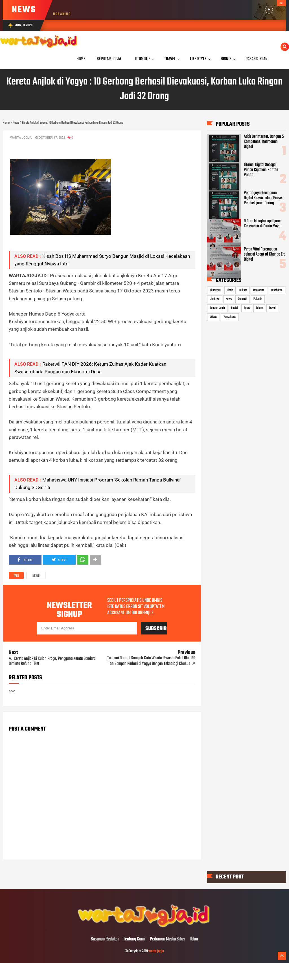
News (36, 576)
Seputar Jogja (217, 307)
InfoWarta (258, 290)
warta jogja (156, 951)
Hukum (243, 290)
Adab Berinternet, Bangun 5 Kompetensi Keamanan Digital (264, 141)
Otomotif (242, 299)
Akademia (215, 290)
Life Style (215, 299)
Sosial (234, 307)
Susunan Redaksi (105, 939)
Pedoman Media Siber (167, 939)
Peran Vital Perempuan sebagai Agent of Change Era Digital (264, 254)
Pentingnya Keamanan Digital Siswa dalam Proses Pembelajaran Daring (263, 198)
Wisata (213, 316)
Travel (272, 307)
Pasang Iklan (257, 59)
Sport (247, 307)
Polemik (257, 299)
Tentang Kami (134, 939)
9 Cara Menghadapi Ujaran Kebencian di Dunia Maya (263, 224)
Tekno (259, 307)
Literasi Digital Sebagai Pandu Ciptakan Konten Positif (261, 170)
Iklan (194, 939)
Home (81, 59)
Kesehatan (277, 290)
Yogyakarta (230, 316)
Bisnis (230, 290)
